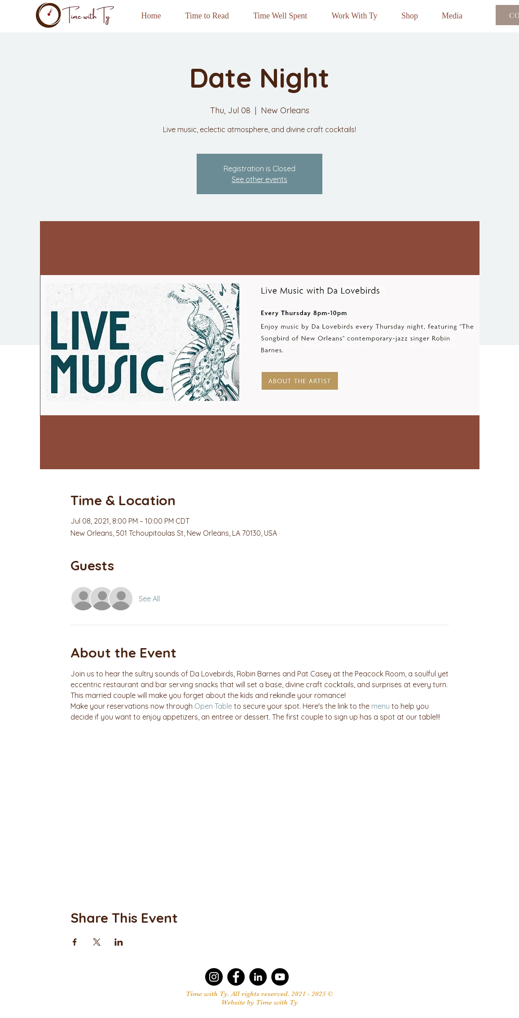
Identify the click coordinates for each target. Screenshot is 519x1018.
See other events (259, 179)
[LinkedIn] (258, 977)
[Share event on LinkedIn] (118, 942)
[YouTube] (280, 977)
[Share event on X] (96, 942)
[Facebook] (236, 977)
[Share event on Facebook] (74, 942)
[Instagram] (214, 977)
